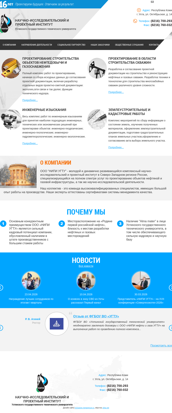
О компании (9, 44)
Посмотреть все (161, 345)
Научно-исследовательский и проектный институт (42, 22)
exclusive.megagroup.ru (84, 408)
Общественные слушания (129, 44)
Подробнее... (30, 100)
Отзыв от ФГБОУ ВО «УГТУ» (96, 316)
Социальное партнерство (71, 44)
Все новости (86, 266)
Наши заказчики (100, 44)
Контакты (154, 44)
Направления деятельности (36, 44)
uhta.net (105, 408)
